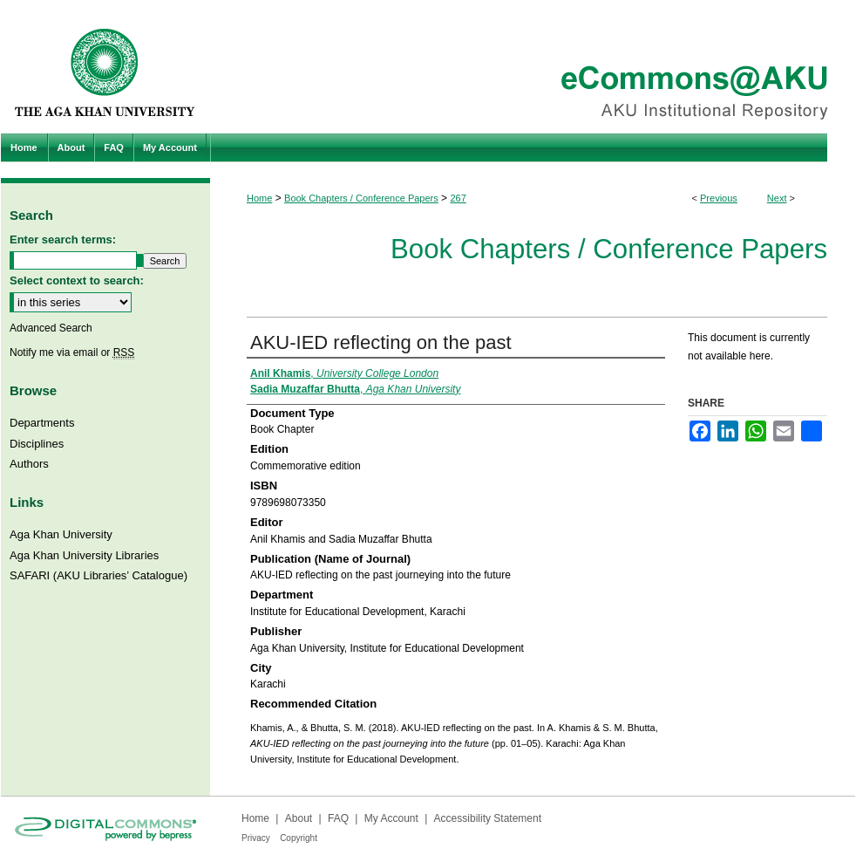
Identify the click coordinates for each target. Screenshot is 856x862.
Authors (29, 463)
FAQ (338, 818)
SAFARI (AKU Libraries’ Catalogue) (98, 575)
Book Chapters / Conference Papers (361, 198)
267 (457, 198)
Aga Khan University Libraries (84, 555)
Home (259, 198)
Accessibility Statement (487, 818)
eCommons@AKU (532, 66)
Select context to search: (77, 280)
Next (777, 198)
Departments (42, 422)
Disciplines (37, 443)
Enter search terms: (63, 239)
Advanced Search (51, 328)
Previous (718, 198)
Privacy (255, 838)
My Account (391, 818)
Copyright (298, 838)
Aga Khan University (61, 534)
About (298, 818)
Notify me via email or (72, 352)
